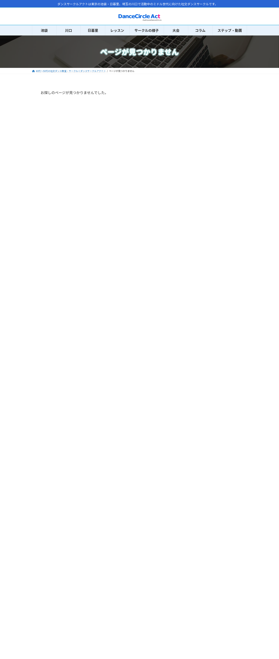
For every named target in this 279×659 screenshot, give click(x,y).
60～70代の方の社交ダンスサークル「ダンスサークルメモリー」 (223, 132)
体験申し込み (14, 648)
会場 (195, 394)
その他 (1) (198, 252)
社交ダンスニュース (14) (208, 271)
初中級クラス (202, 368)
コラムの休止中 (216, 172)
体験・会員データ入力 (193, 617)
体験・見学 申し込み (208, 429)
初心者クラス (202, 359)
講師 (195, 385)
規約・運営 (201, 412)
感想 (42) (197, 262)
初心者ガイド (14, 652)
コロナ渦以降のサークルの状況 (223, 152)
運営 (110, 617)
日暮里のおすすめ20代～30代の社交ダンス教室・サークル (223, 198)
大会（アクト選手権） (209, 458)
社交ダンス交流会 (206, 475)
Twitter (38, 611)
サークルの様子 (16, 644)
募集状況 (199, 421)
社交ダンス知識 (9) (204, 280)
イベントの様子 (204, 403)
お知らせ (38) (200, 234)
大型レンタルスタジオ (209, 522)
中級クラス (200, 376)
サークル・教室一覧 (208, 531)
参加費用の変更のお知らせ (223, 106)
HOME (11, 641)
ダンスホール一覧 (206, 513)
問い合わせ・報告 (191, 611)
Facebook (39, 617)
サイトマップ (115, 611)
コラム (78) (199, 243)
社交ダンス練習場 (206, 504)
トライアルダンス (206, 467)
